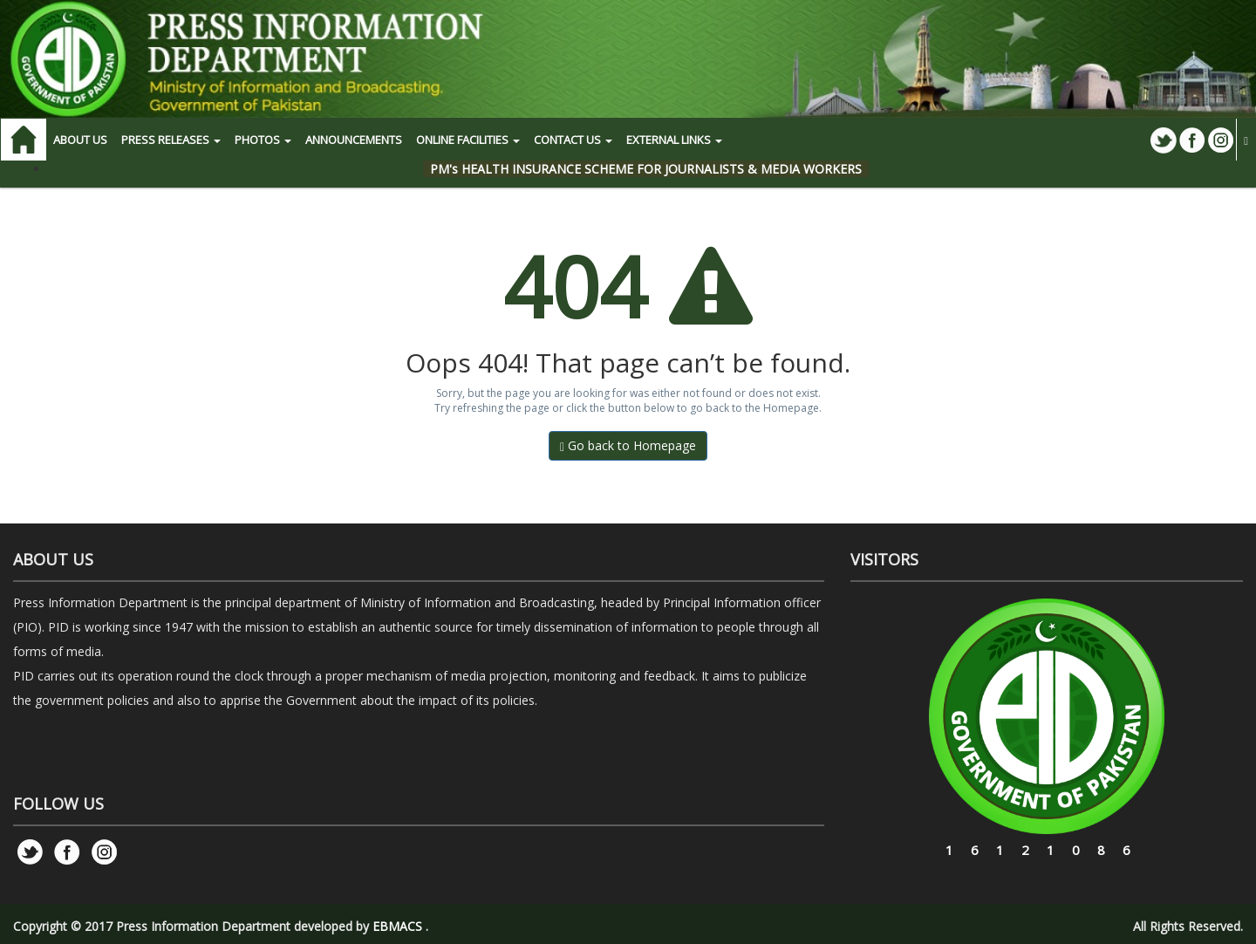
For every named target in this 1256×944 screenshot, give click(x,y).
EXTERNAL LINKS (674, 139)
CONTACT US (573, 139)
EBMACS (397, 926)
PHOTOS (263, 139)
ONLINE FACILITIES (468, 139)
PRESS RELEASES (171, 139)
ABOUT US (80, 139)
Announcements (353, 139)
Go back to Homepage (628, 445)
